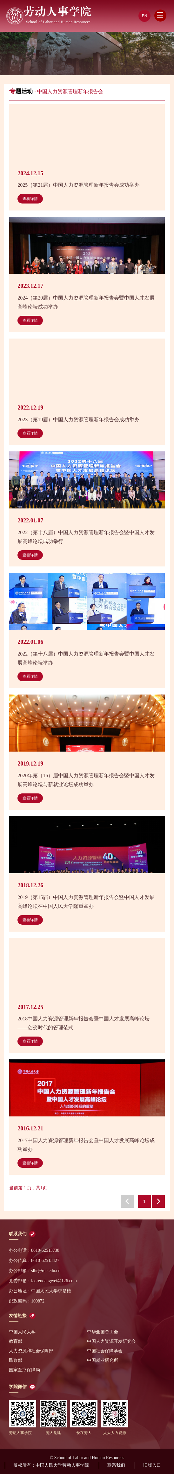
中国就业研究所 (102, 1360)
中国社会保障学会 (105, 1350)
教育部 (15, 1341)
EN (144, 16)
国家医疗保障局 (24, 1369)
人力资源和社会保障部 (31, 1350)
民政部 (15, 1360)
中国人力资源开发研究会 (111, 1341)
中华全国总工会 (102, 1331)
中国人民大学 (22, 1331)
